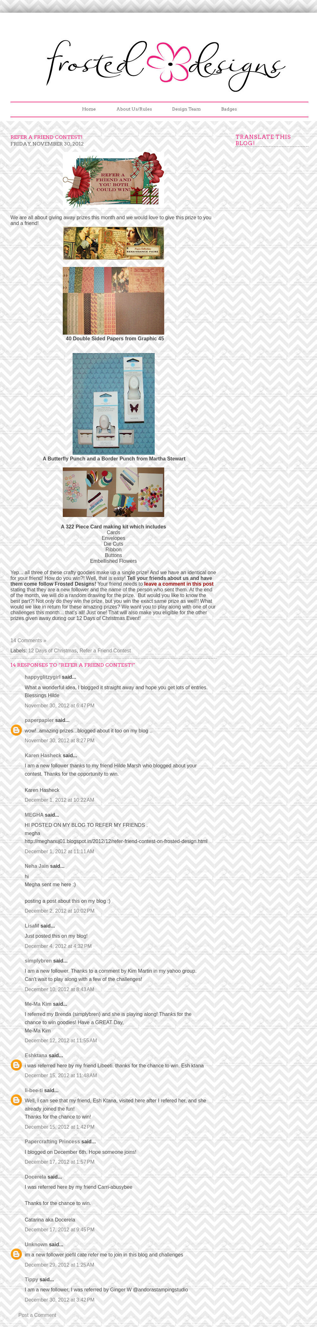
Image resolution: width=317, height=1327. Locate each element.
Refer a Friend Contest (105, 650)
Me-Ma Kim (38, 1004)
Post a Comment (37, 1315)
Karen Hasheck (43, 755)
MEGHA (34, 815)
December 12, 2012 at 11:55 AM (61, 1040)
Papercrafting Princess (52, 1141)
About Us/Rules (134, 109)
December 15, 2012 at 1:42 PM (59, 1127)
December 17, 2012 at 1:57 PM (59, 1162)
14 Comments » (28, 640)
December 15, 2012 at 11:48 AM (61, 1075)
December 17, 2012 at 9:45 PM (59, 1229)
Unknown (36, 1244)
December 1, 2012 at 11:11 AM (59, 851)
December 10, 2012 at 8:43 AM (59, 989)
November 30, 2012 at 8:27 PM (59, 740)
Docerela (35, 1177)
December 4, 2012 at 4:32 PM (58, 946)
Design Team (186, 109)
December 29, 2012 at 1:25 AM (59, 1265)
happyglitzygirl (43, 677)
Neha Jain (37, 866)
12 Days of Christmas (52, 650)
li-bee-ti (34, 1090)
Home (89, 109)
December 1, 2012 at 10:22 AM (59, 800)
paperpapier (39, 720)
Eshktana (36, 1055)
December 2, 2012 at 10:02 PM (59, 911)
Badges (229, 109)
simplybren (38, 960)
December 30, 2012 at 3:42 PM (59, 1300)
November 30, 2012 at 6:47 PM (59, 705)
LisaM (32, 926)
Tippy (31, 1279)
